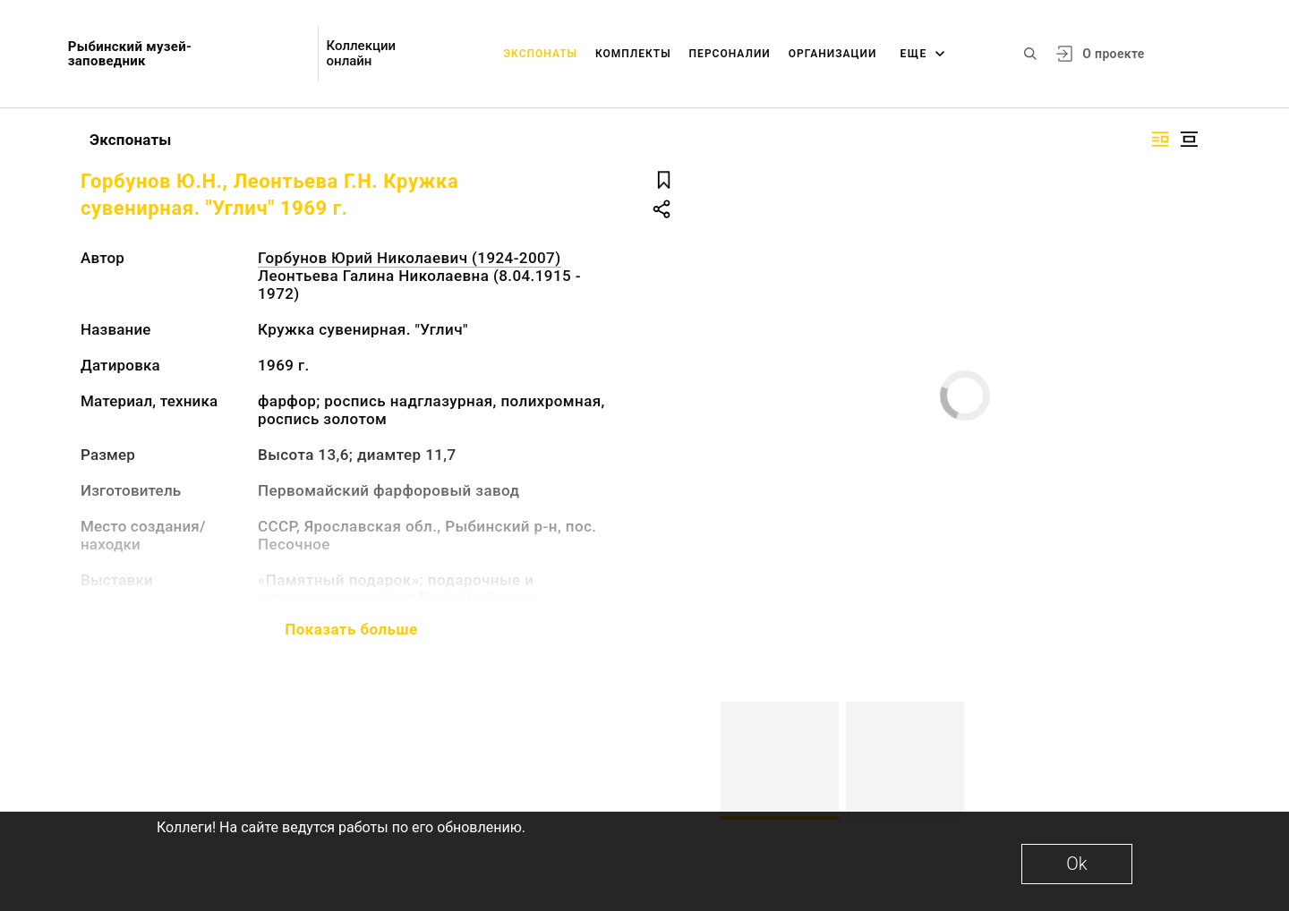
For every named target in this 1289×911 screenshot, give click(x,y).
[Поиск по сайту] (1030, 53)
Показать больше (351, 629)
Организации (833, 53)
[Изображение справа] (1160, 139)
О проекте (1113, 54)
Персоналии (730, 53)
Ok (1076, 863)
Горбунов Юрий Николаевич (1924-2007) (409, 258)
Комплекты (633, 53)
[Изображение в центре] (1188, 139)
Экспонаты (540, 53)
